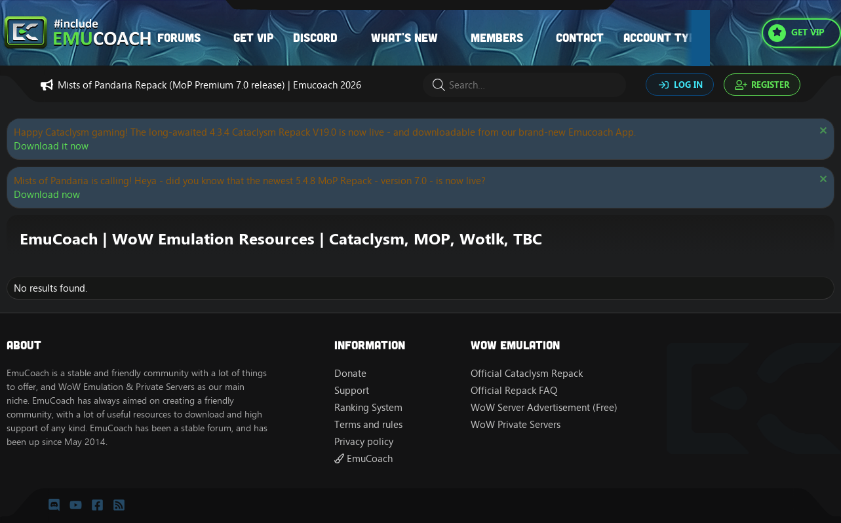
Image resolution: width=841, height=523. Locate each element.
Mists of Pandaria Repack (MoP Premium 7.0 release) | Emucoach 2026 (209, 85)
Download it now (51, 146)
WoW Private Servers (515, 424)
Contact (580, 37)
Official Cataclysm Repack (527, 373)
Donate (350, 373)
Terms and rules (368, 424)
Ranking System (368, 407)
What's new (404, 37)
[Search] (524, 85)
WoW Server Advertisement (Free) (544, 407)
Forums (179, 37)
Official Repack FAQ (514, 390)
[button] (213, 38)
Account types (666, 37)
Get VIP (253, 37)
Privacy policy (363, 441)
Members (497, 37)
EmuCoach (363, 458)
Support (351, 390)
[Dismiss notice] (821, 132)
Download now (47, 194)
